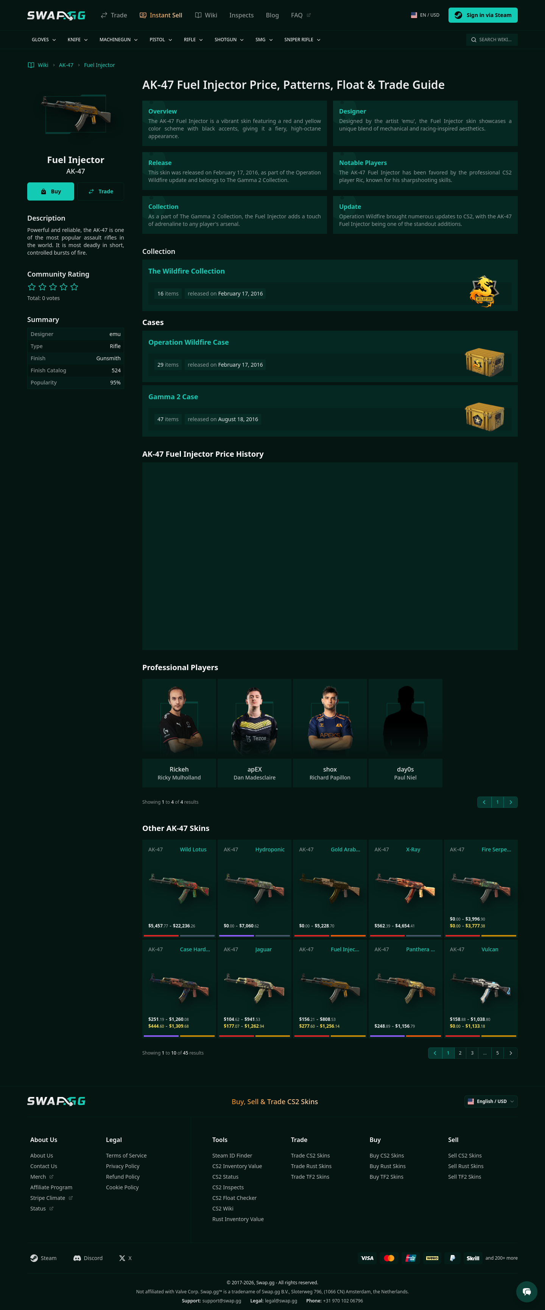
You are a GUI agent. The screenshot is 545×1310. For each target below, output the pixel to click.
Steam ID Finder (232, 1155)
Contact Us (43, 1166)
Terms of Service (126, 1155)
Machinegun (119, 39)
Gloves (44, 39)
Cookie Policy (122, 1187)
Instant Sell (160, 15)
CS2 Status (225, 1176)
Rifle (194, 39)
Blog (272, 15)
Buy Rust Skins (388, 1166)
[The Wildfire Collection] (330, 285)
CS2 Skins (302, 1101)
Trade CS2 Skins (310, 1155)
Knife (78, 39)
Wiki (206, 15)
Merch (42, 1176)
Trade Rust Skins (311, 1166)
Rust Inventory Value (238, 1219)
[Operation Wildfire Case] (330, 356)
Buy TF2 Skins (386, 1176)
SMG (264, 39)
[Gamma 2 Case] (330, 411)
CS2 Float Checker (234, 1197)
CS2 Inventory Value (237, 1166)
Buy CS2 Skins (387, 1155)
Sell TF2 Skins (464, 1176)
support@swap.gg (221, 1301)
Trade (113, 15)
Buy (50, 191)
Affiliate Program (51, 1187)
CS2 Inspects (228, 1187)
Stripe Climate (51, 1197)
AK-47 (66, 64)
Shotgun (230, 39)
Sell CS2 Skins (465, 1155)
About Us (41, 1155)
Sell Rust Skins (465, 1166)
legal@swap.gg (281, 1301)
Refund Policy (123, 1176)
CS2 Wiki (223, 1208)
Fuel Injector (99, 64)
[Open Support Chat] (526, 1291)
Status (42, 1208)
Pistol (161, 39)
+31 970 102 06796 (343, 1301)
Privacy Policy (122, 1166)
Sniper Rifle (303, 39)
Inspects (241, 15)
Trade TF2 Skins (310, 1176)
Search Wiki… (491, 39)
